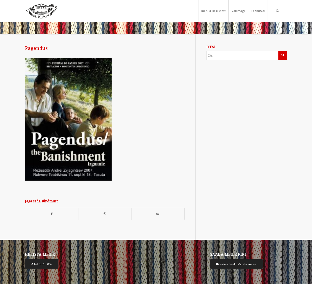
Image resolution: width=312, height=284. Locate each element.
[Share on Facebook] (51, 214)
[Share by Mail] (158, 214)
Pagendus (36, 48)
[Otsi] (277, 11)
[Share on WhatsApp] (104, 214)
